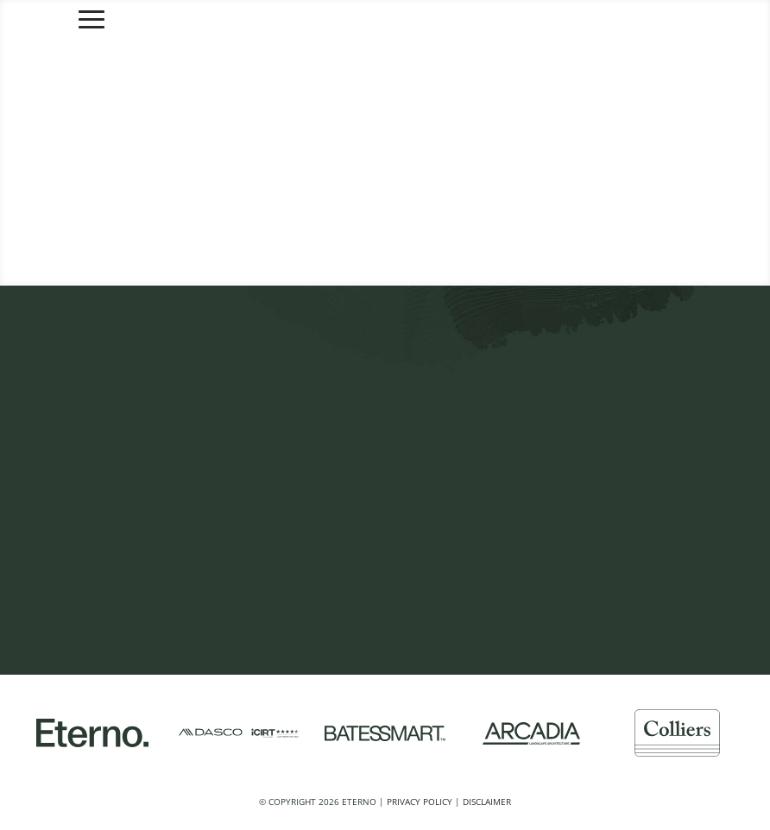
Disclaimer (487, 801)
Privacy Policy (419, 801)
